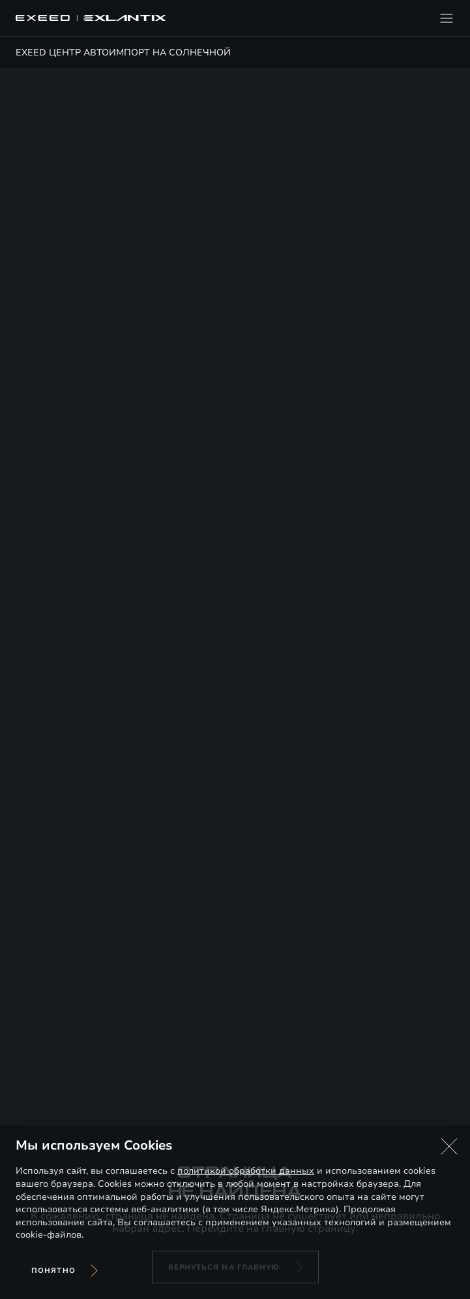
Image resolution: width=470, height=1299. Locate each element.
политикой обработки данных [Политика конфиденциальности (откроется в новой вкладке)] (245, 1171)
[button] (449, 1146)
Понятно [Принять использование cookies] (53, 1271)
